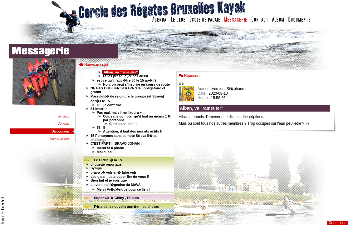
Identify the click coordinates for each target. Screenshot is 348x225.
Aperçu (64, 116)
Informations (60, 139)
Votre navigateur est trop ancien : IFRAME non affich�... (256, 140)
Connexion (337, 223)
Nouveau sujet (96, 64)
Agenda (63, 124)
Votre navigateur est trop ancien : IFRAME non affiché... (127, 140)
